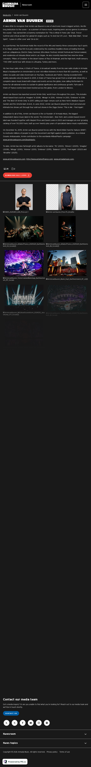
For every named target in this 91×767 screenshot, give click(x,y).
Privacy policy (52, 752)
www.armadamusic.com (64, 159)
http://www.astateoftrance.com (39, 159)
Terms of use (64, 752)
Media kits (7, 15)
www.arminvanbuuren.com (14, 159)
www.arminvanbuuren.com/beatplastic (19, 140)
